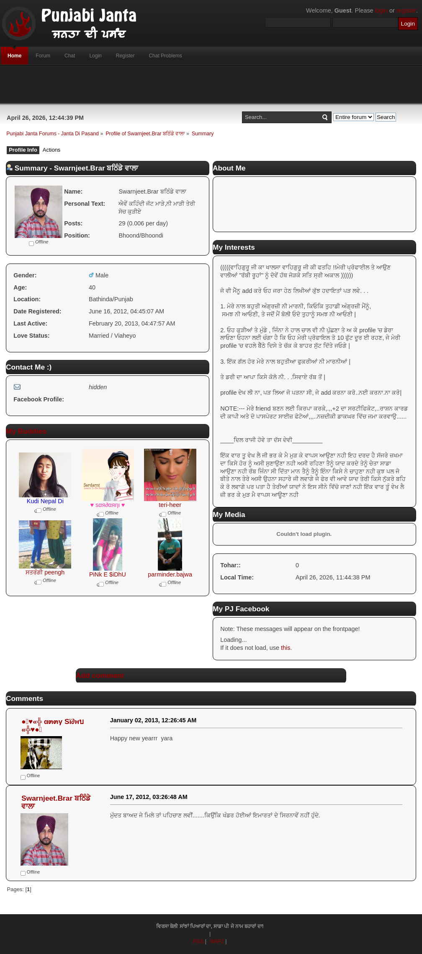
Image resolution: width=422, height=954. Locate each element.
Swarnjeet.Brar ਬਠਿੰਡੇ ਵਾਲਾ (55, 802)
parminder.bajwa (170, 574)
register (406, 10)
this (285, 647)
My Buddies (26, 431)
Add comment (100, 675)
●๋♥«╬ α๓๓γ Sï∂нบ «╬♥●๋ (52, 725)
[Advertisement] (211, 84)
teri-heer (170, 505)
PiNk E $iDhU (107, 574)
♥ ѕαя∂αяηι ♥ (107, 505)
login (381, 10)
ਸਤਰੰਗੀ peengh (45, 572)
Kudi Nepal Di (45, 501)
